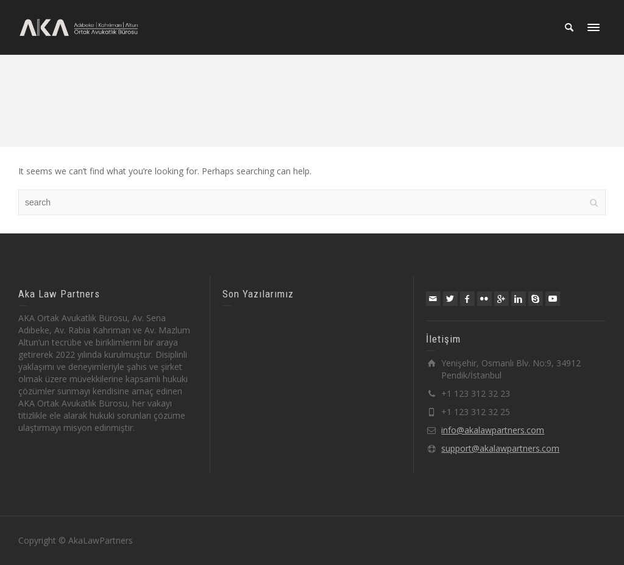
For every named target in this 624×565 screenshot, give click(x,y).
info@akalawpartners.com (492, 430)
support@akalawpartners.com (500, 448)
